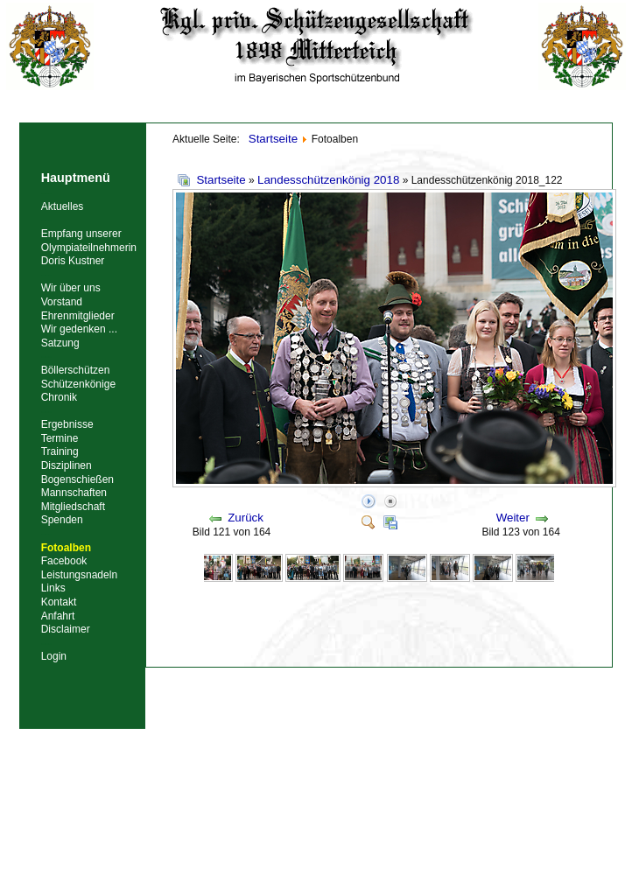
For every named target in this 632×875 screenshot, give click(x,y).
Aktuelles (62, 206)
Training (60, 451)
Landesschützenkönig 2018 (328, 179)
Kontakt (59, 602)
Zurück (245, 517)
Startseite (220, 179)
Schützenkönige (78, 384)
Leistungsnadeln (79, 575)
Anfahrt (58, 616)
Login (54, 656)
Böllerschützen (75, 370)
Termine (60, 438)
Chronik (59, 397)
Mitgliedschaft (73, 506)
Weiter (513, 517)
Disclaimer (65, 629)
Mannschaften (74, 492)
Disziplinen (66, 465)
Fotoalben (66, 548)
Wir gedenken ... (79, 329)
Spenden (62, 520)
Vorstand (61, 302)
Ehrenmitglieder (78, 316)
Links (53, 588)
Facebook (64, 561)
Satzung (60, 343)
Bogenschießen (77, 479)
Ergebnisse (67, 424)
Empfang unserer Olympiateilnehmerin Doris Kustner (89, 247)
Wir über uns (71, 288)
